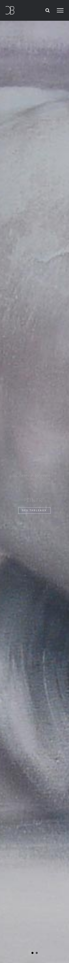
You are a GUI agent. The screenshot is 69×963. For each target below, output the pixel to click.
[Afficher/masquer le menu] (60, 10)
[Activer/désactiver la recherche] (47, 10)
